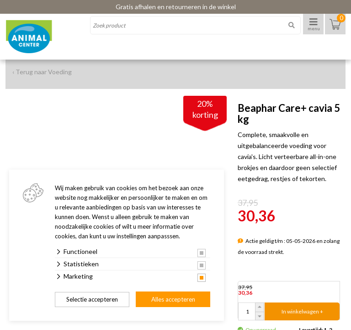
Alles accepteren (173, 299)
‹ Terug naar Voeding (42, 72)
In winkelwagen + (302, 311)
